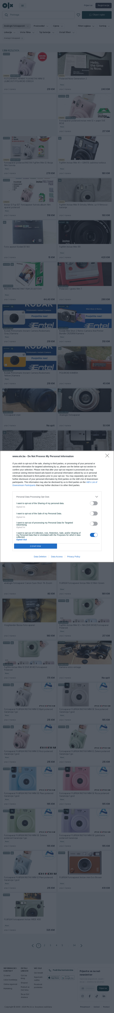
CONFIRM (35, 546)
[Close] (108, 456)
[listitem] (57, 496)
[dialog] (57, 506)
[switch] (94, 503)
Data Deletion (40, 556)
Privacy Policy (73, 556)
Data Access (57, 556)
